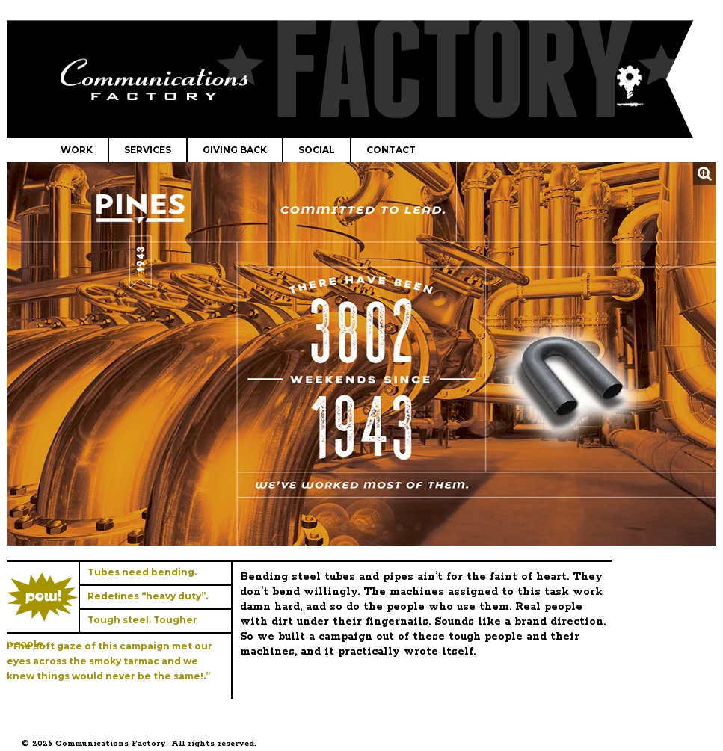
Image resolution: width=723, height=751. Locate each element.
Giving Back (235, 149)
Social (316, 149)
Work (77, 149)
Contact (391, 149)
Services (147, 149)
